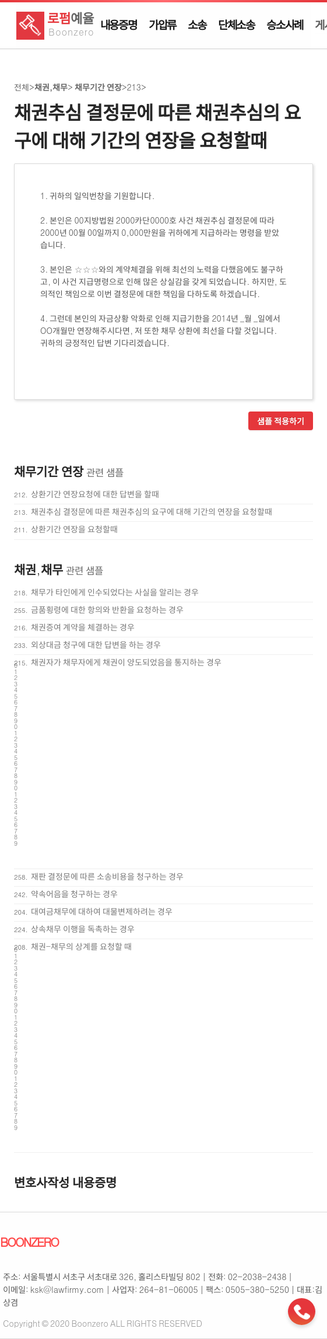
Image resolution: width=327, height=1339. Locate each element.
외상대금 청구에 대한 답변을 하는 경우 (96, 644)
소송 (197, 24)
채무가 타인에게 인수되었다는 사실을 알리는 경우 (115, 592)
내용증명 (118, 24)
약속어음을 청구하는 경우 (74, 893)
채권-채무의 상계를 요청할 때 (81, 946)
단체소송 (236, 24)
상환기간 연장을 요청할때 (74, 529)
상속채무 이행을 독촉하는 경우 (83, 928)
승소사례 (284, 24)
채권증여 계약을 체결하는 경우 (83, 627)
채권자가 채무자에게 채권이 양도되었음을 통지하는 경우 (126, 662)
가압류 (162, 24)
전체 (21, 87)
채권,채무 (51, 87)
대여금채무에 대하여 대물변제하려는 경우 (102, 911)
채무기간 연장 (97, 87)
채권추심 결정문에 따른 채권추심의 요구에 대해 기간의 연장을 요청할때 (151, 511)
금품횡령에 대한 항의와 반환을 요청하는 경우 (107, 609)
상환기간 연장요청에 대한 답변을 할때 (95, 494)
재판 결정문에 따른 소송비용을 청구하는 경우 (107, 876)
